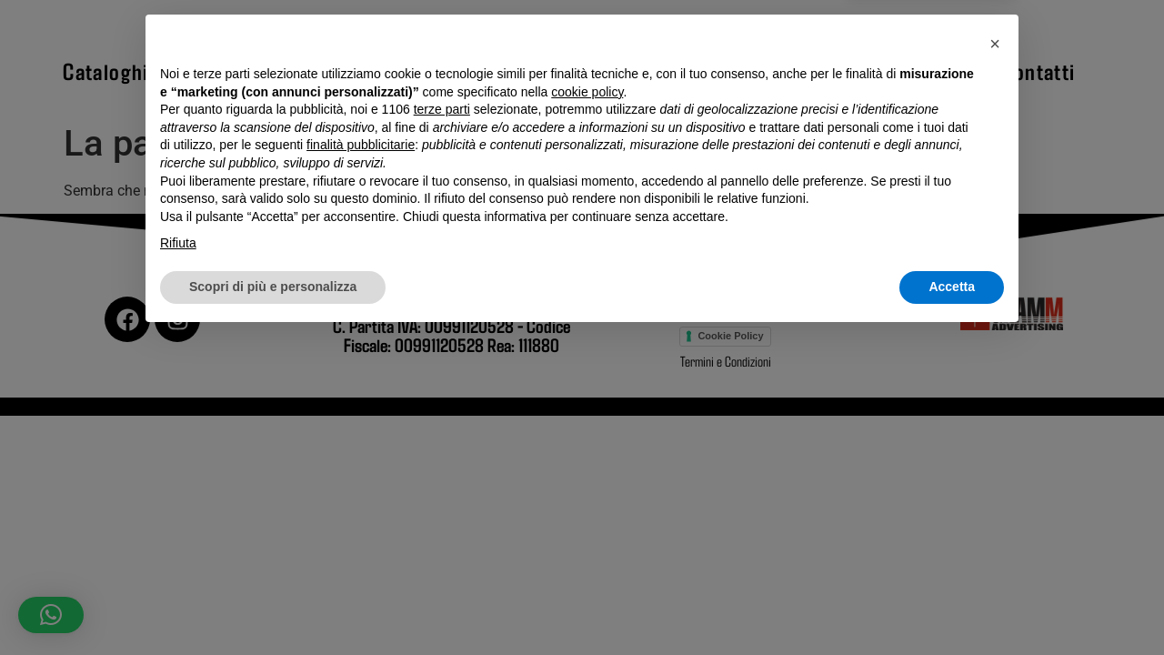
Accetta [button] (951, 605)
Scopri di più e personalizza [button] (272, 605)
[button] (994, 362)
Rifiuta (178, 562)
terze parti (442, 428)
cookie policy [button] (587, 410)
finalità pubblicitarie (360, 464)
